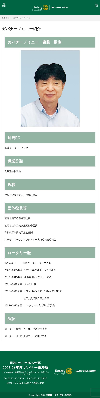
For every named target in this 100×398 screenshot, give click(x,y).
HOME (6, 18)
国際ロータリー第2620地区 (58, 395)
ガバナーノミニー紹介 (21, 18)
